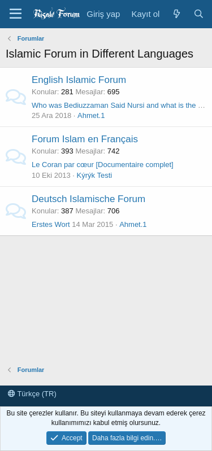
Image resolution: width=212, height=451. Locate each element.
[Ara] (199, 13)
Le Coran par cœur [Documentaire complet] (103, 164)
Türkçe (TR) (32, 393)
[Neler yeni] (176, 13)
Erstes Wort (51, 224)
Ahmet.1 (91, 115)
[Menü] (15, 14)
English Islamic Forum (79, 80)
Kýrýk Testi (95, 175)
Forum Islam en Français (85, 139)
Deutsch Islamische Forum (88, 199)
